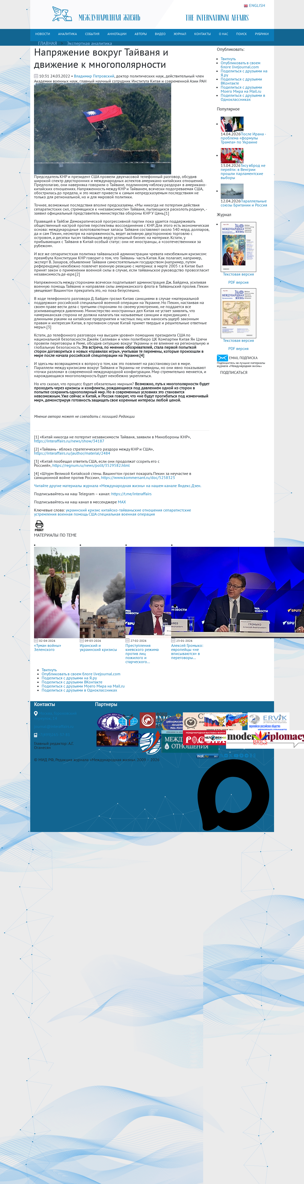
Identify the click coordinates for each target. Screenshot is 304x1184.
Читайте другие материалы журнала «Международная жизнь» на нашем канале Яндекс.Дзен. (117, 485)
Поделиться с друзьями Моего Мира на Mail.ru (241, 89)
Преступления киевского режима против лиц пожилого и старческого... (142, 653)
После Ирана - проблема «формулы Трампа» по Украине (243, 138)
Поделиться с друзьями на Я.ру (244, 72)
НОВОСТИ (42, 34)
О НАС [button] (223, 34)
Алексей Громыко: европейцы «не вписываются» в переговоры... (187, 651)
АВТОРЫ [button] (141, 34)
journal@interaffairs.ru (54, 726)
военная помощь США (77, 514)
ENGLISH (254, 5)
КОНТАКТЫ (202, 34)
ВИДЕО (160, 34)
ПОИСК (241, 34)
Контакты (44, 704)
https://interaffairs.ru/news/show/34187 (69, 440)
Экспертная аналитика (89, 43)
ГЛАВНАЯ (47, 43)
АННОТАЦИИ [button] (116, 34)
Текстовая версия (238, 274)
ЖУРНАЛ (180, 34)
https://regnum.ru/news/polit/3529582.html (91, 465)
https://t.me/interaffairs (131, 493)
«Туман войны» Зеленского (47, 647)
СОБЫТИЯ (92, 34)
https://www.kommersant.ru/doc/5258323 (138, 477)
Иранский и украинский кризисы (98, 647)
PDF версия (238, 282)
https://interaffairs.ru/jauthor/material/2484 (72, 453)
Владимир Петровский (94, 75)
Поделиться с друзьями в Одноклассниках (243, 97)
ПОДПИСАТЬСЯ (233, 372)
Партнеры (106, 704)
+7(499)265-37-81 (54, 734)
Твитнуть (228, 58)
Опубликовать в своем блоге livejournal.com (240, 64)
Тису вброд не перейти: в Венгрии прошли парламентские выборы (243, 171)
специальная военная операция (126, 514)
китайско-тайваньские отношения (131, 510)
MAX (122, 501)
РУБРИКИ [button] (262, 34)
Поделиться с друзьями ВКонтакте (241, 81)
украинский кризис (83, 510)
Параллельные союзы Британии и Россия (244, 202)
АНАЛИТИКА (67, 34)
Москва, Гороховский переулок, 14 (55, 716)
